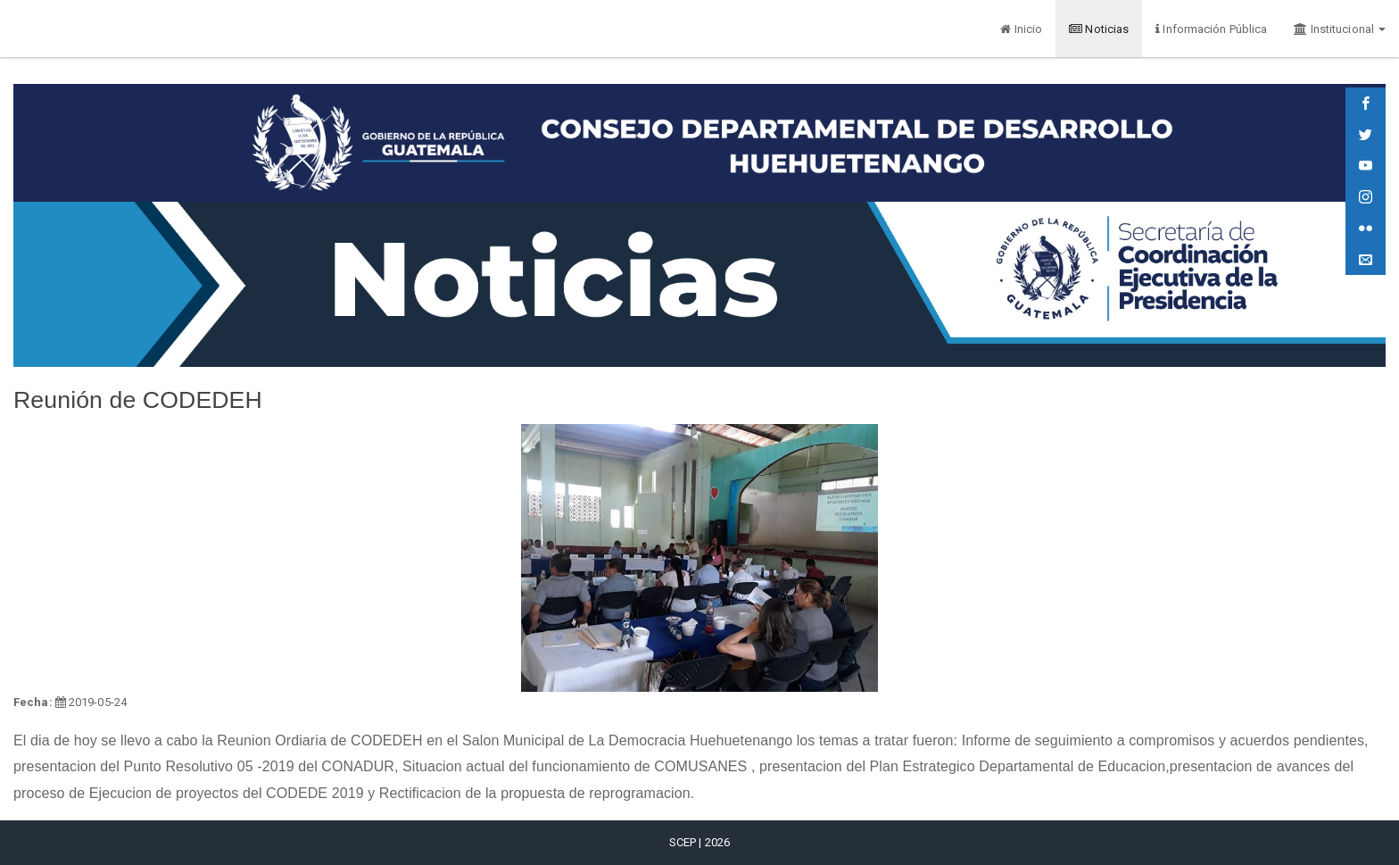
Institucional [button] (1340, 29)
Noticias (1099, 29)
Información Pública (1211, 29)
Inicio (1021, 29)
